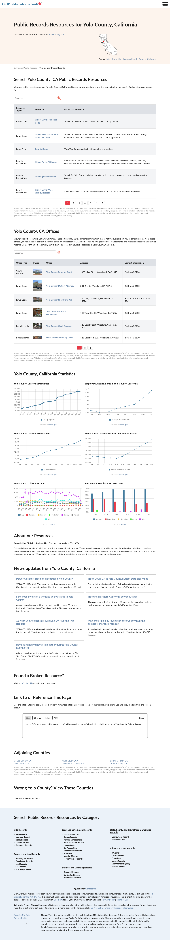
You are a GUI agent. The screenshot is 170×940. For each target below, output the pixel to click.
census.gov (52, 425)
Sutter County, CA (118, 763)
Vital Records (20, 830)
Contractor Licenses (72, 875)
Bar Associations (70, 848)
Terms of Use (122, 899)
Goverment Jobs (118, 839)
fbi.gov (52, 524)
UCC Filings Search (23, 869)
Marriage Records (23, 837)
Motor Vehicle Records (73, 859)
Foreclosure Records (24, 861)
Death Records (22, 840)
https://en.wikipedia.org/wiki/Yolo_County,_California (131, 59)
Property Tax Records (24, 858)
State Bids (68, 853)
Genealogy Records (24, 845)
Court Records (118, 855)
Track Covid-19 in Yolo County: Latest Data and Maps (118, 578)
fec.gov (123, 524)
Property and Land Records (27, 854)
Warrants (116, 853)
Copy (141, 718)
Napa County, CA (70, 760)
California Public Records (25, 67)
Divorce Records (22, 842)
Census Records (70, 837)
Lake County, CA (21, 763)
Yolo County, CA (56, 34)
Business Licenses (71, 872)
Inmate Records (118, 861)
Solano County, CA (119, 760)
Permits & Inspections (73, 840)
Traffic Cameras (118, 866)
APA (56, 718)
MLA (47, 718)
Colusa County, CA (22, 760)
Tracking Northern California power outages (112, 596)
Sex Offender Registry (121, 864)
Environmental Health (73, 851)
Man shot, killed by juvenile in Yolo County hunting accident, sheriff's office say (116, 622)
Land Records (21, 864)
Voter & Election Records (74, 842)
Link (28, 718)
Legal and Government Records (77, 830)
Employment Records (120, 837)
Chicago (37, 718)
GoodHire (58, 899)
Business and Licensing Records (77, 867)
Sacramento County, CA (73, 763)
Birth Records (21, 834)
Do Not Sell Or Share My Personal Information (112, 907)
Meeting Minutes (71, 856)
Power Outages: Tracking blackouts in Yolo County (44, 578)
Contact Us (27, 683)
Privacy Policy (108, 899)
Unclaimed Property (72, 834)
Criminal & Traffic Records (122, 848)
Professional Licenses (72, 877)
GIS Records (21, 867)
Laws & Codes (69, 845)
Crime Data (116, 858)
